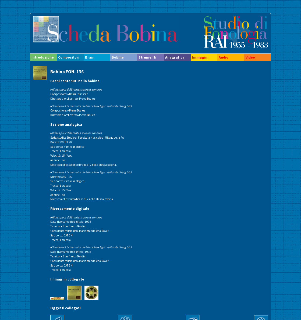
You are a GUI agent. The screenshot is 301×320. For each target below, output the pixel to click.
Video (250, 57)
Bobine (118, 57)
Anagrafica (175, 57)
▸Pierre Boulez (86, 98)
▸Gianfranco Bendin (73, 226)
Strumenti (147, 57)
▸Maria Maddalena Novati (93, 231)
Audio (223, 57)
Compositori (68, 57)
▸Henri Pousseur (78, 94)
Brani (89, 57)
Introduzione (42, 57)
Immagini (200, 57)
